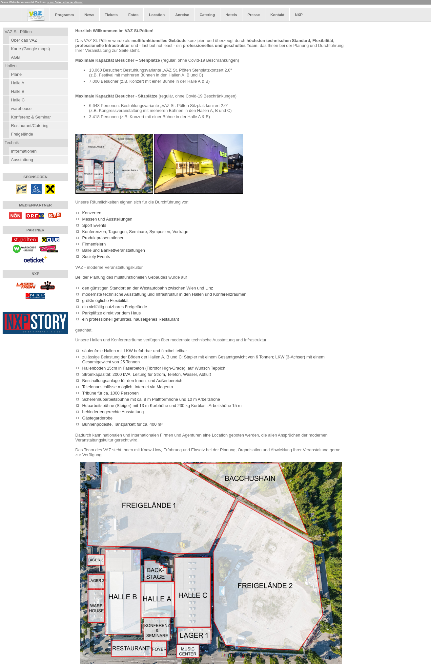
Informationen (23, 151)
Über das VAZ (24, 40)
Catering (207, 15)
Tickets (111, 15)
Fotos (133, 15)
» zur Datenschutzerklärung (65, 2)
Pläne (16, 74)
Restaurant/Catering (30, 125)
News (89, 15)
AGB (15, 57)
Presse (253, 15)
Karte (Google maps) (30, 48)
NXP (299, 15)
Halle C (18, 99)
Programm (64, 15)
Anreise (182, 15)
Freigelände (22, 134)
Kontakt (277, 15)
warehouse (21, 108)
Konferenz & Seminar (31, 117)
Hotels (231, 15)
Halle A (17, 82)
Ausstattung (22, 159)
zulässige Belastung (101, 356)
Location (157, 15)
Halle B (17, 91)
